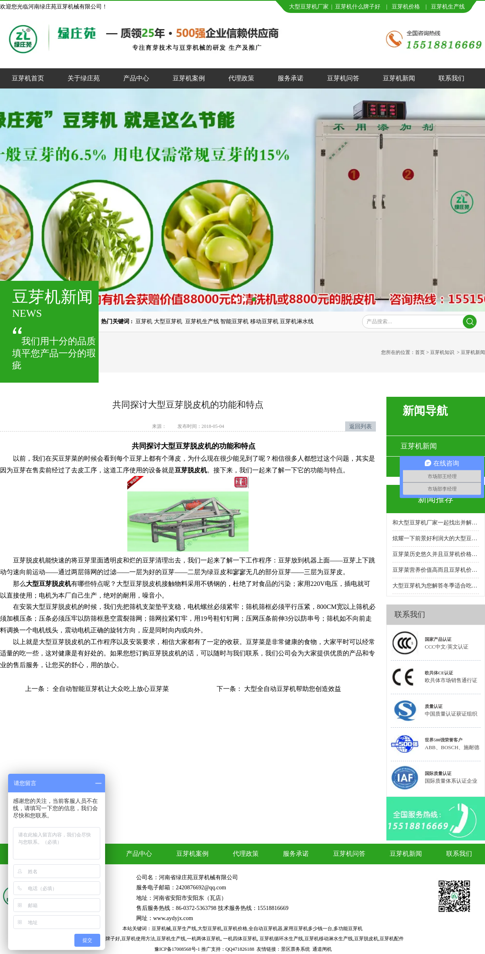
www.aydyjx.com (173, 918)
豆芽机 (439, 7)
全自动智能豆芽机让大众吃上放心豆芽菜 (110, 688)
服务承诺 (291, 78)
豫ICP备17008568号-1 (177, 949)
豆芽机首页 (28, 78)
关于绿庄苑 (83, 78)
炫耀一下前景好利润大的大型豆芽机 (435, 538)
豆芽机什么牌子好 (357, 7)
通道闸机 (322, 949)
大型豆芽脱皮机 (48, 583)
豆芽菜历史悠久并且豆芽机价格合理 (435, 554)
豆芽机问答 (343, 78)
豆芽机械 (161, 928)
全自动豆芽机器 (266, 928)
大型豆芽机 (210, 928)
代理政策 (241, 78)
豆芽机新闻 (399, 78)
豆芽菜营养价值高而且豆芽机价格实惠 (435, 570)
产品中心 (136, 78)
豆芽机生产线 (171, 938)
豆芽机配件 (392, 938)
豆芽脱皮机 (191, 470)
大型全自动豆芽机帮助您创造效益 (291, 688)
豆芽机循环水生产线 (281, 938)
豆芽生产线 (184, 928)
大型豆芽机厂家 (309, 7)
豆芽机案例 (189, 78)
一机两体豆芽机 (204, 938)
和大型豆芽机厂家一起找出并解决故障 (435, 523)
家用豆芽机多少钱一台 (308, 928)
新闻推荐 (435, 499)
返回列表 (360, 426)
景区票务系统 (295, 949)
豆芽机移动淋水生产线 (328, 938)
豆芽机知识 (442, 352)
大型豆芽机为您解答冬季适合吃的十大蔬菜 (435, 586)
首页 (420, 352)
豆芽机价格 (407, 7)
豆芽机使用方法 (138, 938)
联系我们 (451, 78)
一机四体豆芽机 (240, 938)
